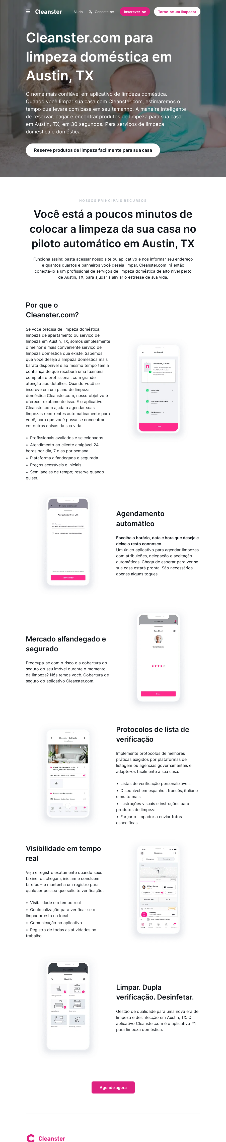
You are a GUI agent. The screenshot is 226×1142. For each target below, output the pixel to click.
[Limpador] (48, 11)
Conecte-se (101, 12)
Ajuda (78, 12)
